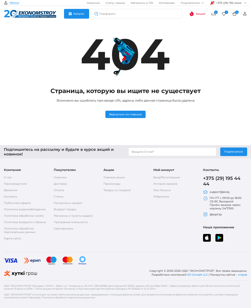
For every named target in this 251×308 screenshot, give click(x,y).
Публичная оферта (17, 203)
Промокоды (111, 183)
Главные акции (114, 177)
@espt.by (212, 214)
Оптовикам (167, 3)
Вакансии (11, 190)
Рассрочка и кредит (68, 203)
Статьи (58, 196)
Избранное (161, 196)
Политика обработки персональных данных (19, 230)
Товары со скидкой (117, 190)
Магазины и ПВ (142, 3)
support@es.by (216, 192)
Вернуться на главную (125, 114)
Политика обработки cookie (24, 215)
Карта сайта (12, 238)
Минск (14, 2)
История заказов (165, 183)
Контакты (10, 196)
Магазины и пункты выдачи (73, 215)
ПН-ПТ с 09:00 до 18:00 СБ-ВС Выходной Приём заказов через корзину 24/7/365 (222, 203)
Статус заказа (115, 3)
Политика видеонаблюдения (24, 209)
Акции (197, 13)
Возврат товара (65, 209)
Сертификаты (63, 228)
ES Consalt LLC (197, 274)
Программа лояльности (71, 222)
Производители (15, 183)
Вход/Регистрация (166, 177)
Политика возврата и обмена (25, 222)
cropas (242, 274)
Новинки (93, 3)
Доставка (60, 183)
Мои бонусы (162, 190)
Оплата (59, 190)
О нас (8, 177)
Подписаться (233, 151)
